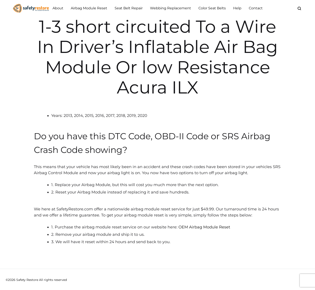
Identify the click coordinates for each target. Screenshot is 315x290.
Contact (256, 8)
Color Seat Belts (212, 8)
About (58, 8)
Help (237, 8)
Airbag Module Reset (89, 8)
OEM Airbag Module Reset (204, 227)
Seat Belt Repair (129, 8)
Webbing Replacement (170, 8)
